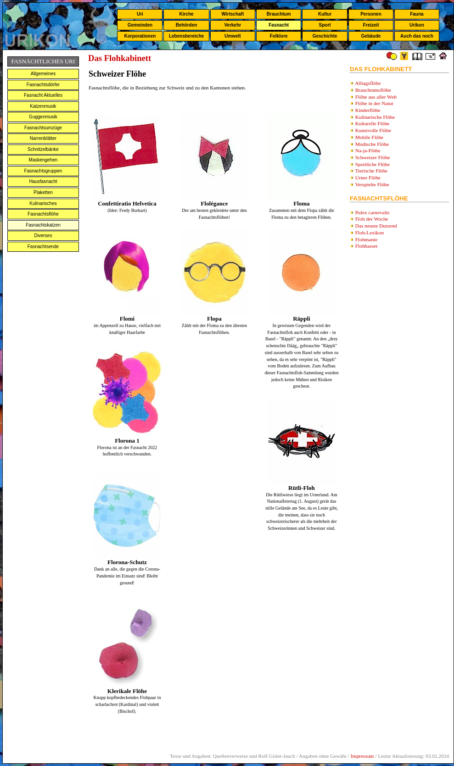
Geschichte (325, 36)
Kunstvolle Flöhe (373, 130)
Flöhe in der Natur (374, 103)
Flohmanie (366, 239)
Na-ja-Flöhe (368, 150)
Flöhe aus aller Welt (376, 97)
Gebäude (371, 36)
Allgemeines (43, 73)
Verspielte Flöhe (372, 184)
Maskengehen (43, 159)
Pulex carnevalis (372, 212)
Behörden (186, 25)
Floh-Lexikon (369, 232)
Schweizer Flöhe (372, 157)
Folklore (279, 36)
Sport (325, 25)
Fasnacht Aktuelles (43, 95)
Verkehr (232, 25)
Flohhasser (366, 246)
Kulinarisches (42, 203)
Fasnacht (279, 25)
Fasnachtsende (43, 246)
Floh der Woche (371, 219)
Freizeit (371, 25)
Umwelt (232, 36)
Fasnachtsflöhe (43, 213)
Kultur (324, 14)
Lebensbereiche (186, 36)
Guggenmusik (43, 116)
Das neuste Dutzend (376, 225)
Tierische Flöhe (371, 170)
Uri (140, 14)
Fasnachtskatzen (43, 225)
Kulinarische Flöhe (375, 117)
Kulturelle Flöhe (372, 123)
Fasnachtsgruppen (43, 170)
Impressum (362, 756)
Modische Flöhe (372, 144)
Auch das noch (416, 36)
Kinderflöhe (368, 110)
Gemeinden (140, 25)
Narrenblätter (43, 138)
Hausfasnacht (43, 181)
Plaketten (43, 192)
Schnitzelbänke (43, 149)
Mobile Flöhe (369, 137)
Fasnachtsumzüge (43, 127)
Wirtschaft (232, 14)
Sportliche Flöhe (372, 164)
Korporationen (140, 36)
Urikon (416, 25)
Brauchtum (279, 14)
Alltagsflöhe (368, 83)
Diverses (43, 235)
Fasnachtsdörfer (43, 84)
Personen (370, 14)
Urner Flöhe (368, 177)
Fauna (416, 14)
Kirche (186, 14)
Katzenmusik (43, 106)
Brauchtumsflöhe (373, 90)
